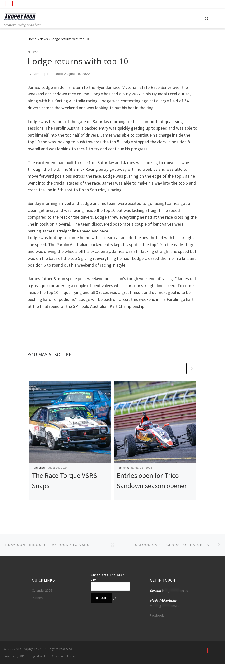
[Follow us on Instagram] (18, 3)
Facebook (157, 615)
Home (32, 39)
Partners (37, 597)
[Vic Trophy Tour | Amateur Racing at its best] (21, 16)
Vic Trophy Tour (28, 648)
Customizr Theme (64, 655)
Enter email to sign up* (110, 581)
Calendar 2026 (42, 590)
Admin (37, 74)
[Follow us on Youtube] (5, 3)
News (44, 39)
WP (22, 655)
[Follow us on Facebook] (11, 3)
